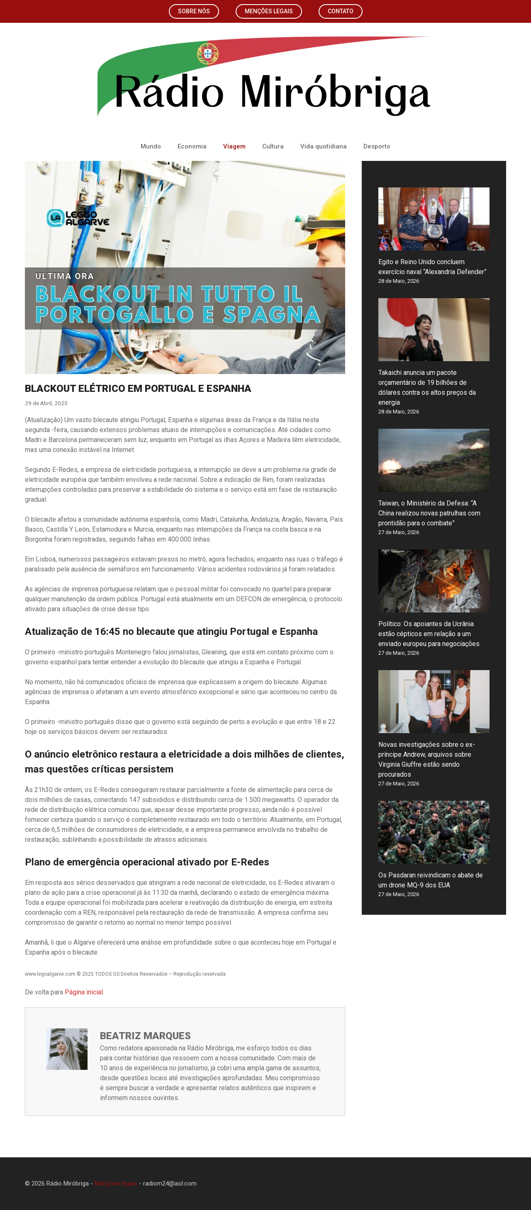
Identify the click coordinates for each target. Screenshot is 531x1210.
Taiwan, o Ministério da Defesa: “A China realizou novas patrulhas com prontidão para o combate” (429, 513)
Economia (192, 146)
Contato (340, 11)
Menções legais (269, 11)
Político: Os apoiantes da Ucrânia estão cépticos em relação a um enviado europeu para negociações (429, 634)
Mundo (151, 146)
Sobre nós (194, 11)
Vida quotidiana (323, 146)
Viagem (234, 146)
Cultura (273, 146)
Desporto (376, 146)
